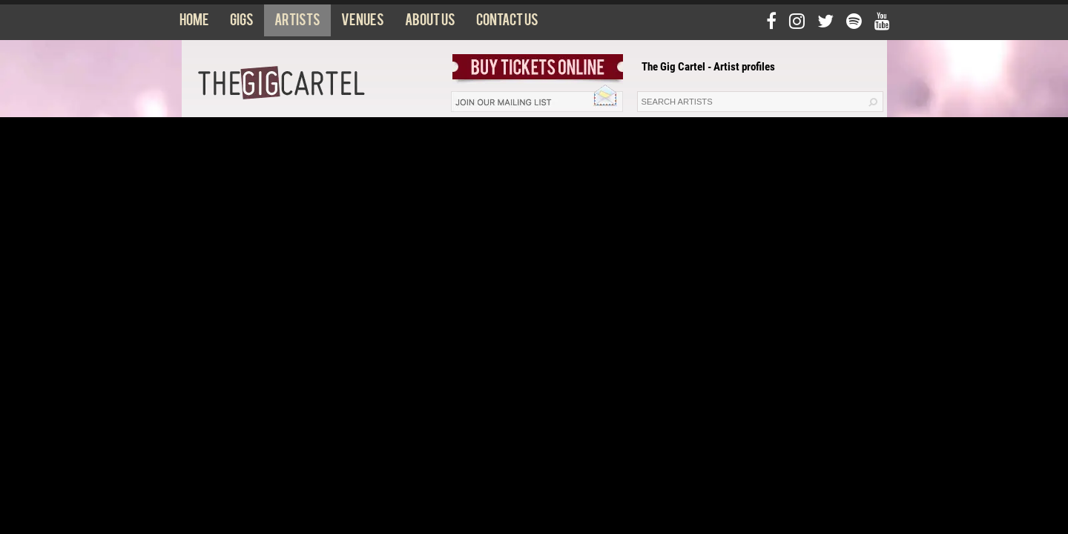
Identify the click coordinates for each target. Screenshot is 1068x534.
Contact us (507, 23)
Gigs (242, 23)
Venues (362, 23)
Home (194, 23)
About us (430, 23)
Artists (297, 23)
